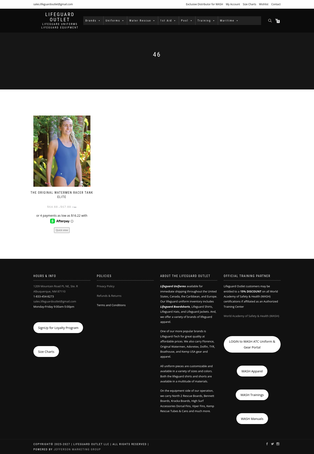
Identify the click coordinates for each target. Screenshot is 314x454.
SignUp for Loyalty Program (58, 327)
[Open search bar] (270, 20)
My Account (233, 4)
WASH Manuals (252, 418)
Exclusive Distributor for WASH (204, 4)
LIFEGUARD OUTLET (60, 17)
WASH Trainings (252, 395)
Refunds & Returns (109, 296)
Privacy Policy (105, 286)
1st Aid (168, 20)
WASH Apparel (252, 371)
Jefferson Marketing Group (77, 449)
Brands (93, 20)
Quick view (62, 230)
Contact (276, 4)
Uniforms (115, 20)
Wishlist (263, 4)
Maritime (229, 20)
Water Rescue (142, 20)
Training (207, 20)
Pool (187, 20)
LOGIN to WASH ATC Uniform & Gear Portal (252, 344)
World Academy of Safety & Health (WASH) (251, 316)
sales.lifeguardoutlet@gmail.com (53, 4)
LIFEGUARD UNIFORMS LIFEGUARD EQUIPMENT (59, 26)
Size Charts (249, 4)
